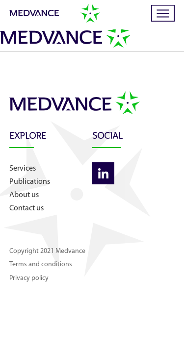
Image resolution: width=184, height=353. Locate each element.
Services (22, 169)
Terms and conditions (40, 264)
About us (24, 195)
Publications (29, 182)
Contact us (26, 208)
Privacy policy (29, 278)
